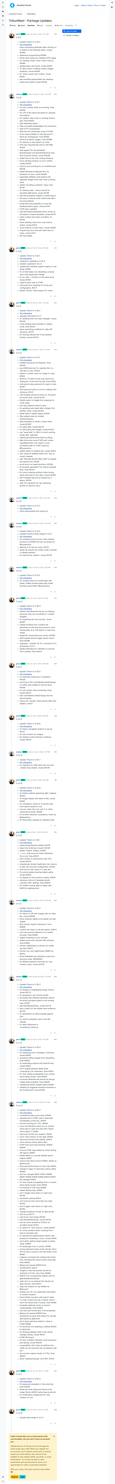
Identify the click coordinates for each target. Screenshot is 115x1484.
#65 (55, 1039)
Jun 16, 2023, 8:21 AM (42, 1102)
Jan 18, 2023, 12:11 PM (42, 752)
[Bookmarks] (3, 20)
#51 (55, 248)
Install (103, 5)
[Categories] (3, 2)
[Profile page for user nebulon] (11, 95)
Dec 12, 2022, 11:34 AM (42, 523)
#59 (55, 716)
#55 (55, 523)
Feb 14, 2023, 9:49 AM (41, 780)
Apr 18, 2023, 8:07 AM (40, 1039)
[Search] (3, 25)
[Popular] (3, 16)
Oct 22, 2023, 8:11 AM (40, 1410)
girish (18, 34)
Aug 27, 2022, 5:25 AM (41, 34)
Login (22, 1477)
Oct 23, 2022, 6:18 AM (40, 248)
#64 (55, 976)
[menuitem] (112, 2)
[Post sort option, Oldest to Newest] (71, 35)
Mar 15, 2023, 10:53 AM (42, 900)
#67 (55, 1371)
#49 (55, 34)
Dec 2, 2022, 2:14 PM (41, 349)
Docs (97, 5)
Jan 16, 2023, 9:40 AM (40, 664)
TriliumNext (31, 25)
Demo (90, 5)
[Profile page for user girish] (11, 35)
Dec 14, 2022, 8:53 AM (42, 567)
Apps (77, 5)
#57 (55, 598)
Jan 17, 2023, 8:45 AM (40, 716)
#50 (55, 94)
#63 (55, 900)
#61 (55, 780)
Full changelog (26, 44)
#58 (55, 664)
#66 (55, 1102)
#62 (55, 832)
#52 (55, 303)
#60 (55, 752)
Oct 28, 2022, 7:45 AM (41, 303)
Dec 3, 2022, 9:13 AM (42, 498)
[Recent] (3, 7)
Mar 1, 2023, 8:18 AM (40, 832)
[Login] (112, 2)
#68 (55, 1410)
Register (15, 1477)
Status (83, 5)
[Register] (112, 7)
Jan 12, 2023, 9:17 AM (40, 598)
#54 (55, 498)
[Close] (54, 1436)
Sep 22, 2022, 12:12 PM (42, 94)
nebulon (19, 94)
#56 (55, 567)
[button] (3, 1477)
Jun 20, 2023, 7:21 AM (40, 1371)
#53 (55, 349)
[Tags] (3, 11)
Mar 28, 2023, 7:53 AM (42, 976)
